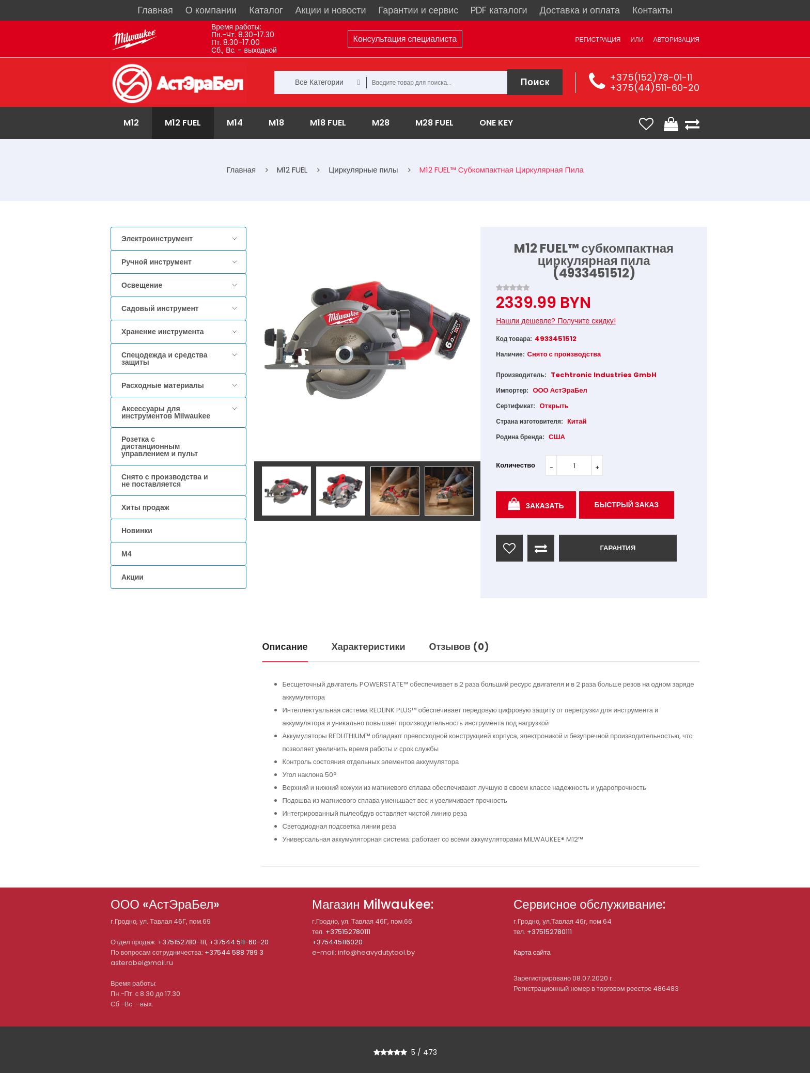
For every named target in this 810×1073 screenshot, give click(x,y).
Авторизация (676, 39)
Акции (132, 577)
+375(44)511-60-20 (654, 87)
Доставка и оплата (580, 10)
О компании (211, 10)
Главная (155, 10)
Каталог (266, 10)
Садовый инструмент (160, 308)
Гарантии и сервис (419, 10)
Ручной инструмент (156, 262)
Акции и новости (330, 10)
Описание (285, 646)
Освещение (141, 285)
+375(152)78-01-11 (651, 77)
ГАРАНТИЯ (617, 548)
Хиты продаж (145, 507)
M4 (126, 554)
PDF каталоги (499, 10)
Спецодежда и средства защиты (164, 358)
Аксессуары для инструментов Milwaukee (165, 412)
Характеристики (369, 646)
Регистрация (597, 39)
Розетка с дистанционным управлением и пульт (159, 446)
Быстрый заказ (627, 505)
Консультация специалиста (405, 39)
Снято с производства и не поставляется (164, 480)
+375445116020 (337, 942)
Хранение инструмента (162, 332)
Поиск (535, 81)
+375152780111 (347, 932)
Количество (515, 465)
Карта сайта (532, 952)
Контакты (652, 10)
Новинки (136, 530)
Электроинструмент (157, 239)
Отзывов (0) (459, 646)
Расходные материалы (162, 385)
